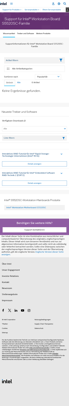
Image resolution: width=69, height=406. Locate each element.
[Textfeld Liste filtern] (34, 138)
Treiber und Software (25, 33)
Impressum (7, 300)
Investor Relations (10, 276)
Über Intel (6, 264)
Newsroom (7, 288)
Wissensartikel (9, 33)
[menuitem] (31, 9)
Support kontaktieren (34, 230)
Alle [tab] (19, 82)
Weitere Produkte (43, 33)
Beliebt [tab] (9, 82)
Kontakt (5, 282)
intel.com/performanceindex (39, 348)
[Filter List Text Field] (31, 60)
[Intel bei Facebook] (3, 311)
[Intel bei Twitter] (9, 311)
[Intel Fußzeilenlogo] (7, 381)
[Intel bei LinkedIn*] (16, 311)
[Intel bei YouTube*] (22, 311)
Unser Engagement (11, 270)
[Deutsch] (59, 3)
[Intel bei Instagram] (29, 311)
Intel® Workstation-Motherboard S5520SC (26, 207)
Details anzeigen (34, 164)
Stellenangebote (10, 294)
